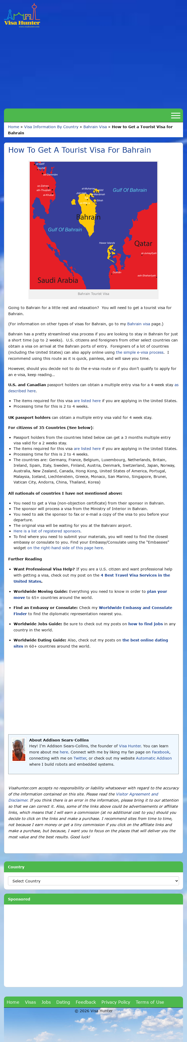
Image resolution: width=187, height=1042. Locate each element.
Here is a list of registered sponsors (47, 531)
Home (13, 126)
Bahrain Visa (95, 126)
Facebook (160, 752)
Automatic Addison (154, 758)
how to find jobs (145, 624)
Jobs (46, 1002)
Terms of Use (150, 1002)
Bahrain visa (138, 324)
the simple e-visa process (139, 352)
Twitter (80, 758)
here (64, 752)
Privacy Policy (115, 1002)
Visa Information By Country (51, 126)
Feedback (86, 1002)
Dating (63, 1002)
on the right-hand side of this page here (65, 547)
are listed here (87, 400)
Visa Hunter (130, 746)
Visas (30, 1002)
